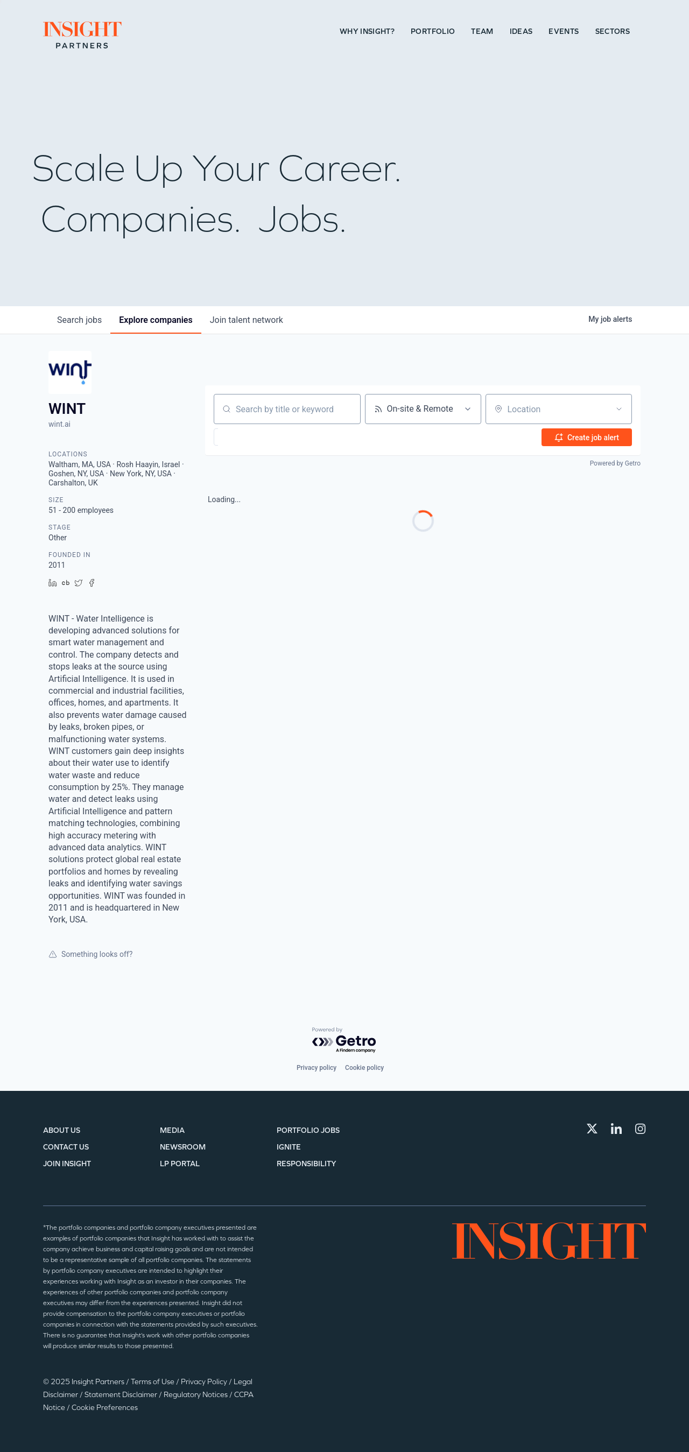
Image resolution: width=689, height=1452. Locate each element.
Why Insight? (367, 31)
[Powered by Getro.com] (344, 1040)
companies (155, 320)
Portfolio (433, 31)
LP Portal (180, 1163)
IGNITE (289, 1147)
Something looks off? (90, 954)
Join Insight (67, 1163)
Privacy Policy (205, 1381)
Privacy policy (316, 1068)
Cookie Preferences (105, 1407)
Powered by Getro (615, 463)
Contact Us (66, 1147)
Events (564, 31)
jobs (79, 320)
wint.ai (59, 424)
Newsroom (183, 1147)
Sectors (612, 31)
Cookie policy (364, 1068)
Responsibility (306, 1163)
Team (482, 31)
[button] (249, 437)
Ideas (521, 31)
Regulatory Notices (196, 1394)
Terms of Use (153, 1381)
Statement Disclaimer (122, 1394)
